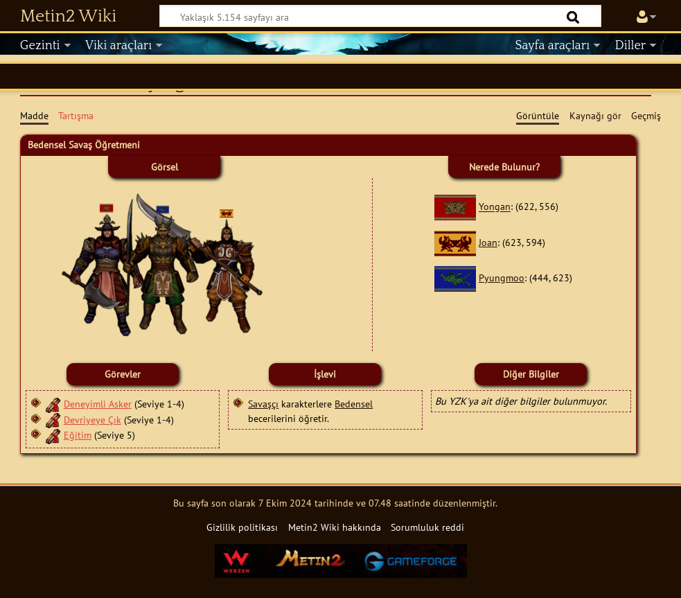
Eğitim (77, 434)
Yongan (495, 206)
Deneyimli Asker (98, 403)
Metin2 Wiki (68, 16)
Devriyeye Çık (92, 419)
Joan (488, 242)
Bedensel (354, 403)
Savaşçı (263, 403)
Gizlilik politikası (242, 527)
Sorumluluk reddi (427, 527)
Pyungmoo (501, 277)
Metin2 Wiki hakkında (334, 527)
